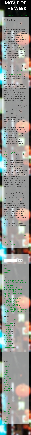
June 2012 (6, 394)
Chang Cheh (21, 102)
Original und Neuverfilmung (10, 341)
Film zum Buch (7, 333)
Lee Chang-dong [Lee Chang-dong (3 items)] (9, 298)
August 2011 (7, 413)
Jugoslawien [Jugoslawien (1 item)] (13, 295)
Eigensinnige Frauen (8, 237)
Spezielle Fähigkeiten (9, 241)
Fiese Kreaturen (7, 329)
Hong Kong (18, 243)
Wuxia (8, 245)
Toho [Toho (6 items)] (6, 307)
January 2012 (7, 404)
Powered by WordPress (7, 432)
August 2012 (7, 390)
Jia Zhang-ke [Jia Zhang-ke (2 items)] (7, 295)
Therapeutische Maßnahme (10, 355)
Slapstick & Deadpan (9, 347)
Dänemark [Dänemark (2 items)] (15, 284)
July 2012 (6, 392)
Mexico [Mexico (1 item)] (16, 300)
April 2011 (6, 421)
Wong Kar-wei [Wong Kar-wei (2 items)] (23, 309)
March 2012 (6, 400)
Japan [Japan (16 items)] (20, 293)
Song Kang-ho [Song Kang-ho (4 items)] (8, 304)
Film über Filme (7, 331)
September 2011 (8, 411)
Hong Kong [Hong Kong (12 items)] (9, 289)
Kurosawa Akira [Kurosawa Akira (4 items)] (15, 297)
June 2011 (6, 417)
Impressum (6, 272)
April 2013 (6, 374)
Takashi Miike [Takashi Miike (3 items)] (8, 306)
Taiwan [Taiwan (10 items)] (16, 304)
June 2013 (6, 370)
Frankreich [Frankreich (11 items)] (8, 285)
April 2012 (6, 398)
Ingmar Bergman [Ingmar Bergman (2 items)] (8, 293)
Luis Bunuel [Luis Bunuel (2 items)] (17, 298)
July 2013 (6, 368)
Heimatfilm (6, 337)
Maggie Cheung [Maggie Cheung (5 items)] (9, 300)
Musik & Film (21, 239)
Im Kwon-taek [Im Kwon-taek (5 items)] (9, 291)
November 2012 (7, 384)
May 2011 (6, 419)
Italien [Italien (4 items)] (15, 293)
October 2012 (7, 386)
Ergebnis (6, 162)
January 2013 (7, 380)
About (5, 268)
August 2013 (7, 366)
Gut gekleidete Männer (12, 239)
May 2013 (6, 372)
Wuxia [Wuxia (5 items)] (15, 311)
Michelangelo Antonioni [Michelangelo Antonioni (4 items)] (11, 301)
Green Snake (25, 15)
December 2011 (7, 405)
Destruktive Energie (20, 235)
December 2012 (7, 382)
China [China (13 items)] (6, 282)
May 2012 (6, 396)
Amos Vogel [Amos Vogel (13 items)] (9, 280)
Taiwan (23, 243)
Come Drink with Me (8, 15)
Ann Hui (14, 157)
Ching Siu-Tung (13, 153)
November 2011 (7, 407)
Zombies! (6, 357)
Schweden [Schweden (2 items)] (16, 302)
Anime (5, 321)
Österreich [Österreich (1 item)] (6, 312)
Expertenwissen (18, 237)
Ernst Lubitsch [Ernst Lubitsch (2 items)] (22, 284)
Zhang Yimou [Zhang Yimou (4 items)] (22, 311)
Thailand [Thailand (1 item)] (23, 305)
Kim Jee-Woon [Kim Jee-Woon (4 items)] (20, 295)
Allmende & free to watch (10, 319)
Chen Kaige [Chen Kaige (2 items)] (24, 280)
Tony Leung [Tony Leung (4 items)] (11, 307)
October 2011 (7, 409)
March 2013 (6, 376)
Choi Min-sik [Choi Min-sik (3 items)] (13, 282)
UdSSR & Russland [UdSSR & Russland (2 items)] (9, 309)
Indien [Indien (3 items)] (16, 291)
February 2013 (7, 378)
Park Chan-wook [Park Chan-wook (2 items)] (8, 302)
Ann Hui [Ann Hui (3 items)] (17, 280)
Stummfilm (6, 351)
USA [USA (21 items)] (16, 309)
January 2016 (7, 364)
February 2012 (7, 402)
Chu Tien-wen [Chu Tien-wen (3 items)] (21, 282)
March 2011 (6, 423)
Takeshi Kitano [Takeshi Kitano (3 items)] (16, 306)
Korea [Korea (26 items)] (7, 296)
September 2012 (8, 388)
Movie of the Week (15, 5)
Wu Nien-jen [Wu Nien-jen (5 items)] (8, 311)
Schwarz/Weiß (7, 343)
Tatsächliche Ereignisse (9, 353)
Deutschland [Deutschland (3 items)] (8, 284)
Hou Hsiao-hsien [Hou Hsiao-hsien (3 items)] (19, 290)
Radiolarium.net (7, 270)
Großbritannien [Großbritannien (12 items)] (11, 287)
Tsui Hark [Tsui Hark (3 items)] (18, 307)
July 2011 (6, 415)
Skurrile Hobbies (8, 345)
